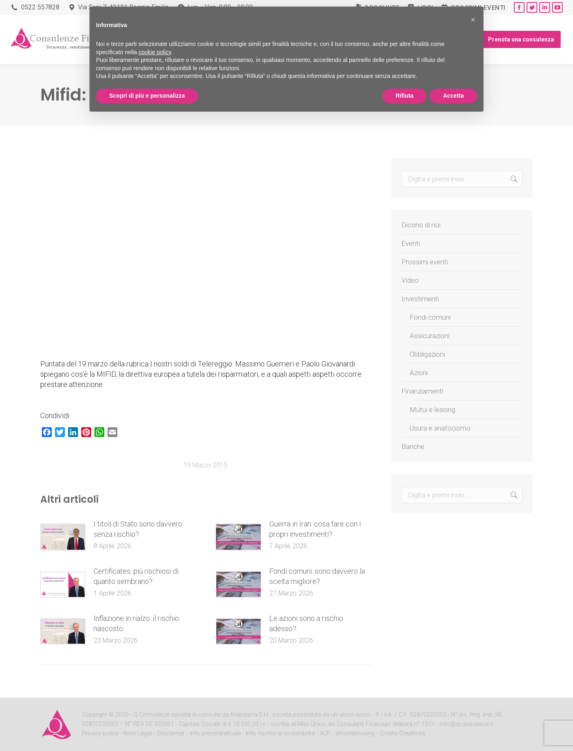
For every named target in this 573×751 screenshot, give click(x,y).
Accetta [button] (453, 95)
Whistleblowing (355, 733)
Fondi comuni (430, 317)
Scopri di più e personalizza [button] (147, 95)
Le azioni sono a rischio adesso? (306, 623)
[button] (472, 19)
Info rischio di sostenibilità (281, 733)
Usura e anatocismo (440, 428)
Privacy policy (101, 733)
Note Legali (138, 733)
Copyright (94, 714)
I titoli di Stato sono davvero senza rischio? (138, 529)
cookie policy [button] (155, 52)
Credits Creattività (402, 733)
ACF (325, 733)
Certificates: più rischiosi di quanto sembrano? (136, 576)
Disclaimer (171, 733)
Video (410, 280)
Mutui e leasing (432, 409)
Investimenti (420, 299)
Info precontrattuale (216, 733)
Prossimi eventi (424, 262)
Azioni (419, 373)
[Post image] (62, 537)
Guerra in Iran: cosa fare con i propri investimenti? (315, 529)
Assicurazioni (429, 336)
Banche (412, 446)
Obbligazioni (427, 354)
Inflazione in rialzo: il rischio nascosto (136, 623)
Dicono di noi (420, 225)
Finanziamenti (422, 391)
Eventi (410, 243)
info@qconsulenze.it (466, 724)
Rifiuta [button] (405, 95)
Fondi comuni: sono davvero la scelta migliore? (317, 576)
